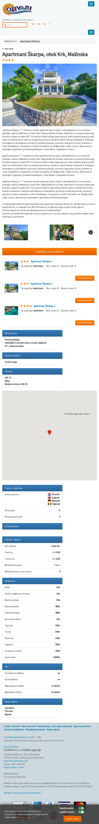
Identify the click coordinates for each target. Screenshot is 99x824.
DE (44, 24)
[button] (49, 432)
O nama (7, 726)
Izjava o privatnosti (82, 726)
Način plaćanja (43, 726)
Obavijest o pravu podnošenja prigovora (22, 792)
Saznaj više (25, 817)
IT (50, 24)
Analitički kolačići (66, 812)
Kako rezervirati (28, 726)
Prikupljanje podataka (35, 729)
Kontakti (16, 726)
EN (39, 24)
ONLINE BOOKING (84, 278)
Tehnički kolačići (66, 808)
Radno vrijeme (53, 729)
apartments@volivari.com (16, 760)
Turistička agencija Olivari (15, 737)
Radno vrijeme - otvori (14, 767)
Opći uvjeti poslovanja (62, 726)
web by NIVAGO (11, 746)
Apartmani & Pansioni (30, 41)
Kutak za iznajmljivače (14, 729)
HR (33, 24)
